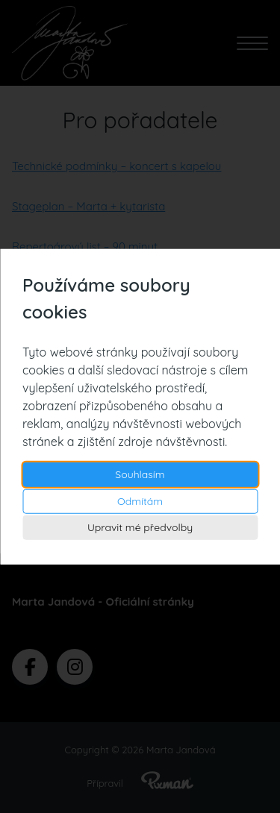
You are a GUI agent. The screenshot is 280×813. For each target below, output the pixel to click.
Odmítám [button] (140, 500)
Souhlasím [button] (139, 474)
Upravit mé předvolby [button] (140, 527)
